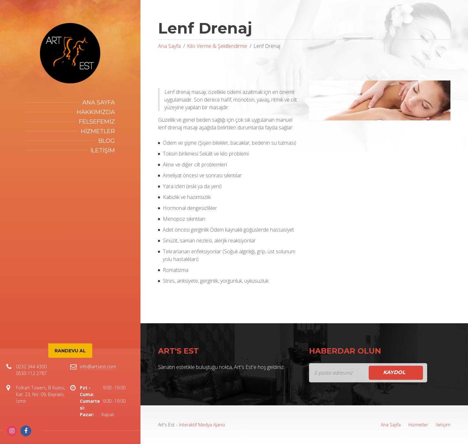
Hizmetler (98, 131)
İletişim (102, 150)
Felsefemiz (97, 121)
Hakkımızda (96, 112)
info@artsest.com (98, 367)
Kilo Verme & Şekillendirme (217, 46)
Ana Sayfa (98, 102)
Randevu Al (70, 351)
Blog (106, 140)
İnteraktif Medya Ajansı (202, 425)
